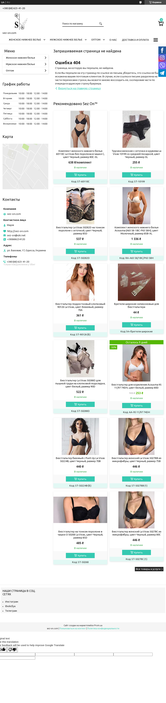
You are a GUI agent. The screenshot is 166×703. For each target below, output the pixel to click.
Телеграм (11, 610)
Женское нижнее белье (25, 39)
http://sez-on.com (17, 231)
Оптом (95, 39)
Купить (82, 174)
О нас (113, 39)
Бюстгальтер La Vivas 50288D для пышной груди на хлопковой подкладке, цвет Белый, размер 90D (80, 383)
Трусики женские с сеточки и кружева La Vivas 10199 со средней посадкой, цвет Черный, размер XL (136, 153)
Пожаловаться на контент (73, 628)
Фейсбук (10, 606)
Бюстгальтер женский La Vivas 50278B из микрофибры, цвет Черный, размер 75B (136, 460)
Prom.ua (98, 625)
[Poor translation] (12, 650)
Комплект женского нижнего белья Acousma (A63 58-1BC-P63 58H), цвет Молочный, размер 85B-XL (136, 230)
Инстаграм (11, 601)
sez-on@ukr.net (16, 235)
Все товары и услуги (148, 569)
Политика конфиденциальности (103, 628)
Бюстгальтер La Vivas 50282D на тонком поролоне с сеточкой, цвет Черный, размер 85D (80, 230)
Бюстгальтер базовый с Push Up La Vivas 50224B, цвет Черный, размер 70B (80, 460)
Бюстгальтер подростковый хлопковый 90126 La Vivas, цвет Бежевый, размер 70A (80, 306)
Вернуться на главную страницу (79, 88)
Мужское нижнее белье (66, 39)
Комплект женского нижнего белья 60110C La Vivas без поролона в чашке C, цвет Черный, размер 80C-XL (80, 153)
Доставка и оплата (135, 39)
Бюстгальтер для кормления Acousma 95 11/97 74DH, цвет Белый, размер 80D (136, 386)
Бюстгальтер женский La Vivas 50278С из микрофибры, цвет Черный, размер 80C (136, 533)
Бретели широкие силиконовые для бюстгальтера (136, 305)
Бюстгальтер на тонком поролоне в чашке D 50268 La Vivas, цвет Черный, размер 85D (80, 534)
